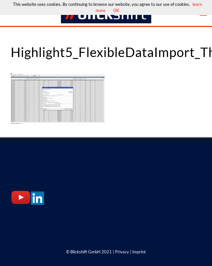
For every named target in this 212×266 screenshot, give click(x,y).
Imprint (139, 251)
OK (116, 10)
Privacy (122, 251)
